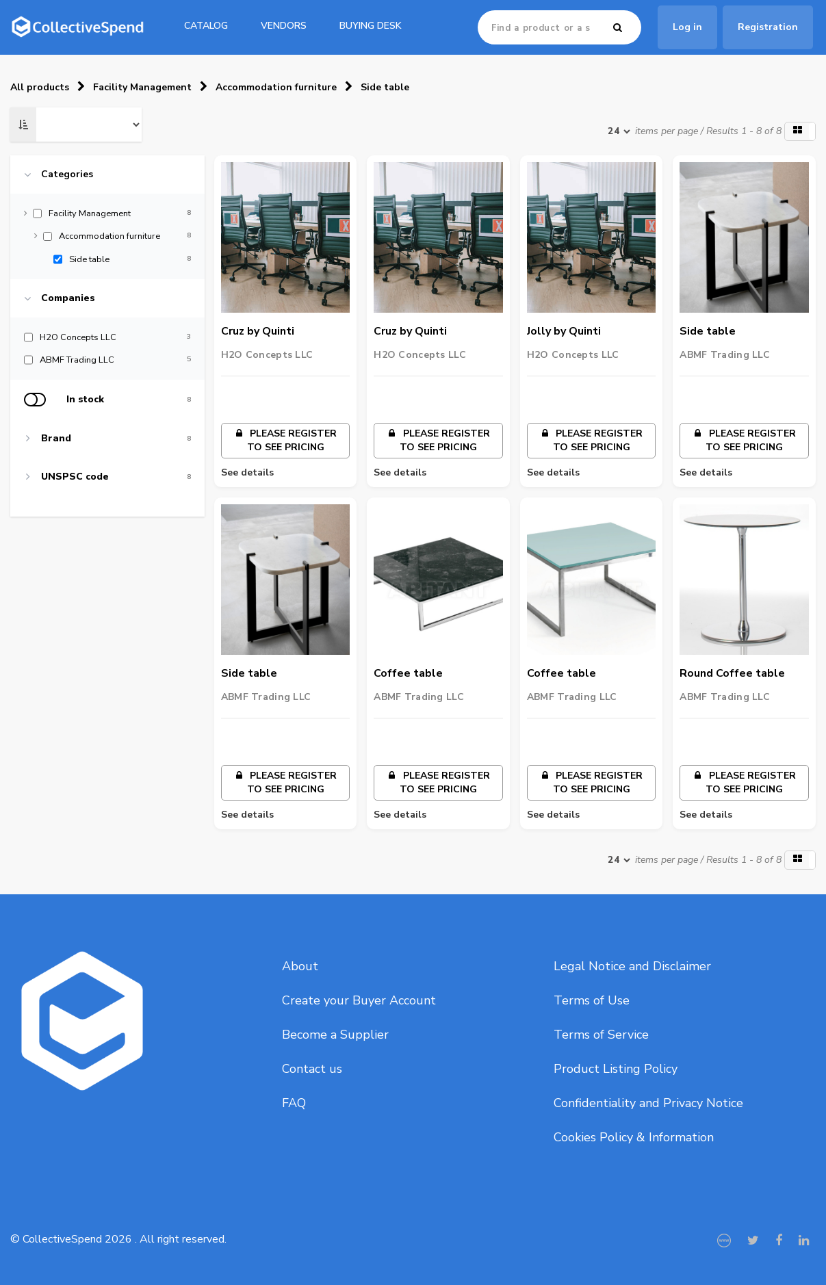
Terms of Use (592, 1000)
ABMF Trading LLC (724, 354)
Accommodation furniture (276, 87)
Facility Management (142, 87)
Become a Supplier (335, 1034)
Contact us (312, 1069)
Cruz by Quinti (257, 331)
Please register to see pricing (285, 440)
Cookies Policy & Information (634, 1137)
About (300, 966)
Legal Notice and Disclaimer (632, 966)
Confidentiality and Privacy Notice (648, 1103)
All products (39, 87)
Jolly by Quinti (564, 331)
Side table (385, 87)
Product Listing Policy (615, 1069)
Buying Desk (370, 25)
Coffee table (408, 673)
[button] (800, 131)
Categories (67, 174)
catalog (206, 25)
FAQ (294, 1103)
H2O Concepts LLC (267, 354)
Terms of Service (601, 1034)
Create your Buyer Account (359, 1000)
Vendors (284, 25)
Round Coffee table (732, 673)
